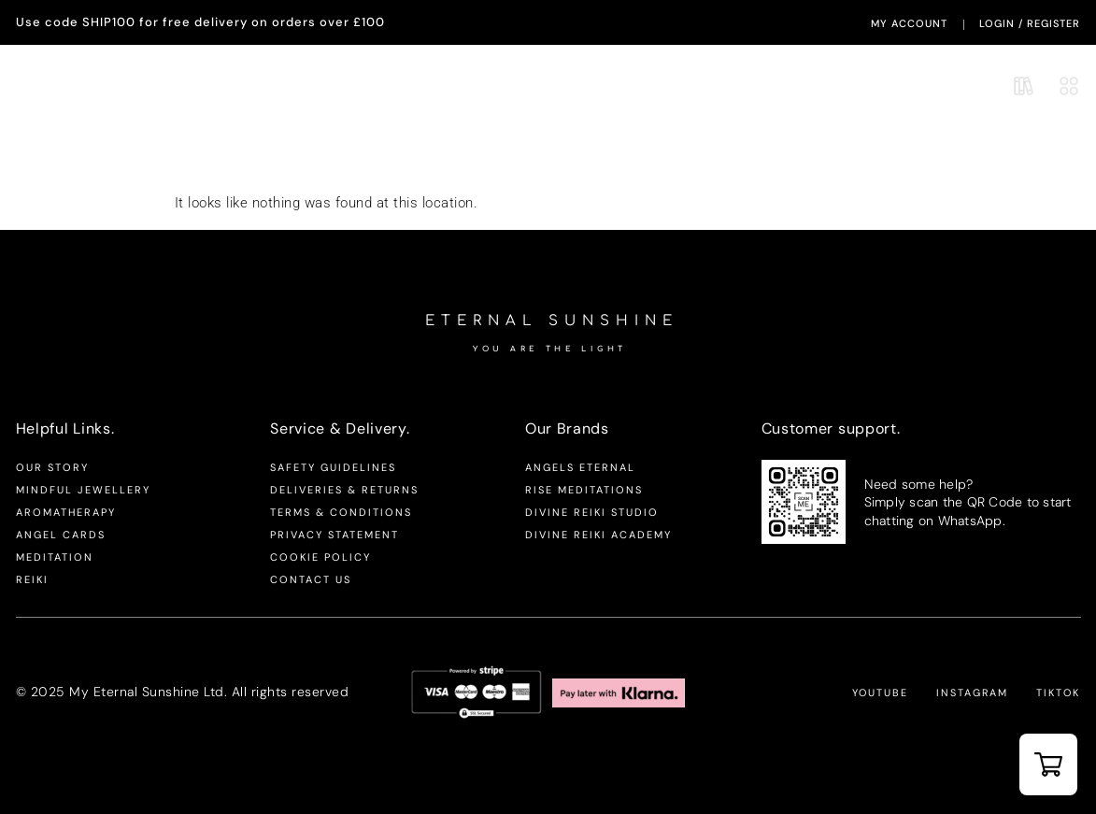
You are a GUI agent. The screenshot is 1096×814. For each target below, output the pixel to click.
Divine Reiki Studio (592, 512)
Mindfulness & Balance (272, 159)
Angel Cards (61, 534)
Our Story (52, 467)
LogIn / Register (1029, 23)
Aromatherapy (66, 512)
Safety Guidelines (333, 467)
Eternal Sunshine (560, 87)
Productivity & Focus (645, 159)
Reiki (32, 579)
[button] (1048, 764)
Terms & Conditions (341, 512)
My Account (909, 23)
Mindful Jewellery (83, 489)
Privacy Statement (334, 534)
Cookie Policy (320, 557)
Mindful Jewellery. (179, 85)
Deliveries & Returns (344, 489)
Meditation (54, 557)
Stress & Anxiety (461, 159)
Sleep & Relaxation (838, 159)
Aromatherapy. (61, 85)
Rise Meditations (584, 489)
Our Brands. (290, 85)
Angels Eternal (580, 467)
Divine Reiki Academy (598, 534)
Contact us (310, 579)
